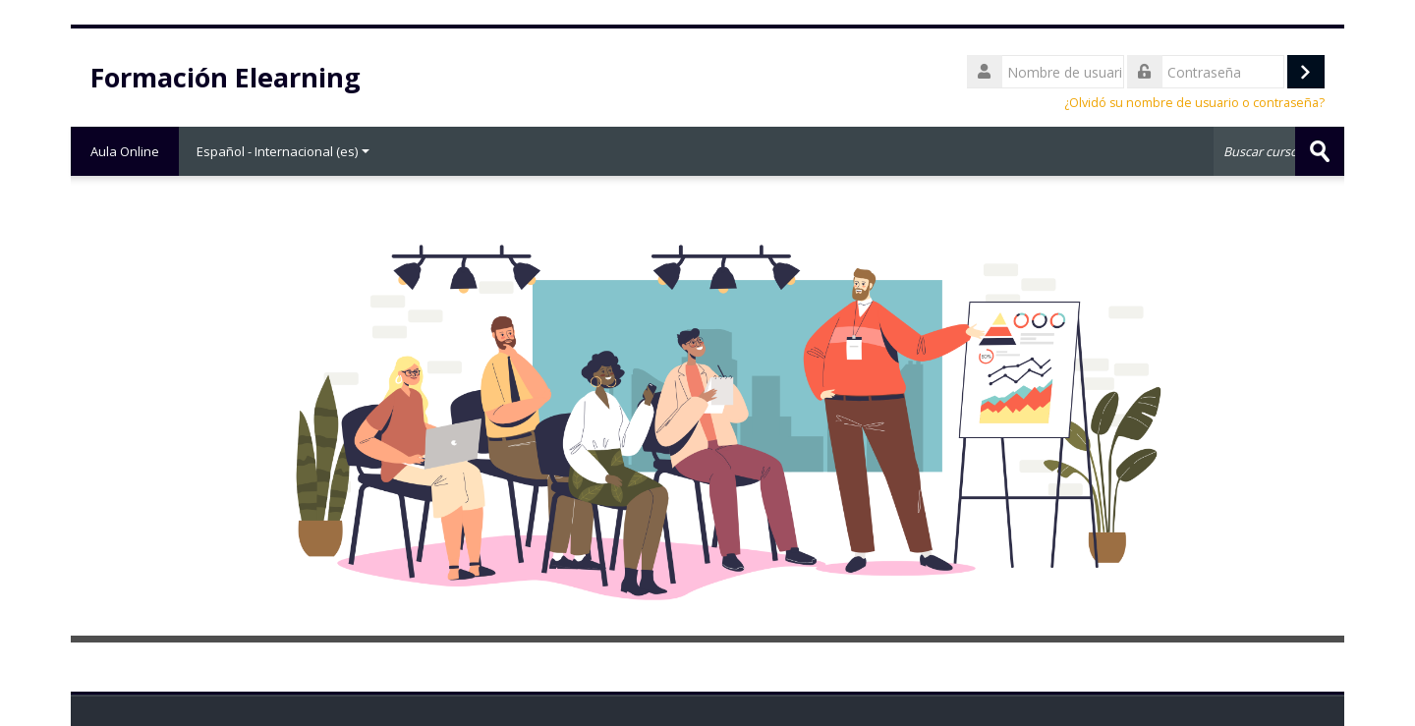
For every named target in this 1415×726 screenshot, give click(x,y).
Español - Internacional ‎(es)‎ (283, 151)
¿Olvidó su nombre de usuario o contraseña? (1194, 102)
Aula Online (124, 151)
